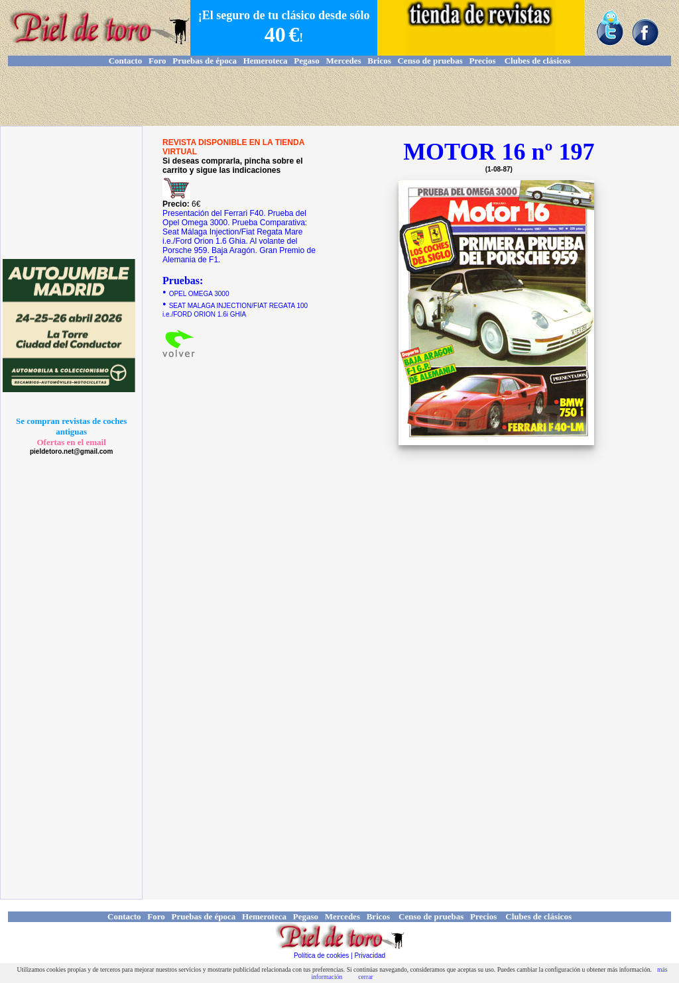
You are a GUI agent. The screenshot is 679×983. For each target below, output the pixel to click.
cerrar (365, 976)
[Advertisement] (339, 96)
